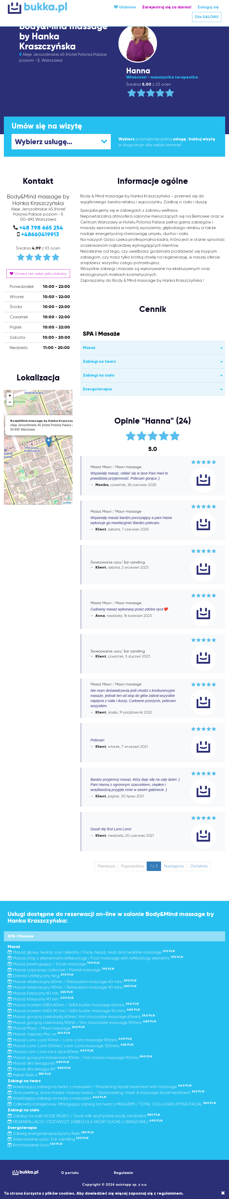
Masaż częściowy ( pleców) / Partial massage (61, 969)
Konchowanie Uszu (35, 1145)
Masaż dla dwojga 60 (38, 1063)
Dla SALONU (206, 16)
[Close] (223, 1193)
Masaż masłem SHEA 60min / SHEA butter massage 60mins (73, 1004)
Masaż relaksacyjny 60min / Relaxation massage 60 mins (72, 981)
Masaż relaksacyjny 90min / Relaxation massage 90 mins (72, 987)
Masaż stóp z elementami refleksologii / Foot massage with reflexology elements (95, 958)
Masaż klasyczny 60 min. (40, 993)
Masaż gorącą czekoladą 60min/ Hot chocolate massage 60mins (81, 1016)
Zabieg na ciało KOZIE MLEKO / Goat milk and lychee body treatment (84, 1115)
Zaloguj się (208, 7)
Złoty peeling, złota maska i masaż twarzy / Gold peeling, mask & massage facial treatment (106, 1092)
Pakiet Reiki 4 (29, 1074)
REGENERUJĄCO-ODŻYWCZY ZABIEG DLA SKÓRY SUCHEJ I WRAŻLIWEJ (85, 1121)
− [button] (9, 402)
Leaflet (67, 502)
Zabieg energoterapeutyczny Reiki (51, 1133)
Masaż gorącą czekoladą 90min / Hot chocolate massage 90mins (82, 1022)
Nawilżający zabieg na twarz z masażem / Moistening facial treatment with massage (100, 1086)
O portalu (70, 1173)
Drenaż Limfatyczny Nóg (40, 975)
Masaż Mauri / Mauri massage (46, 1028)
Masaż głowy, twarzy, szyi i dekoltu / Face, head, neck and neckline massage (91, 952)
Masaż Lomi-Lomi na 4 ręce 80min (50, 1051)
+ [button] (9, 396)
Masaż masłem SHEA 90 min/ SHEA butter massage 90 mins (74, 1010)
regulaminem (169, 1193)
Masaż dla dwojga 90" (39, 1069)
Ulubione (125, 7)
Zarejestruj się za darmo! (166, 7)
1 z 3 (154, 866)
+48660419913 (40, 234)
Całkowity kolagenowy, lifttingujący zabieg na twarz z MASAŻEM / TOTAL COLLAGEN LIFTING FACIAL (112, 1104)
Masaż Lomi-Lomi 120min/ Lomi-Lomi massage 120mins (70, 1045)
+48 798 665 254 (41, 227)
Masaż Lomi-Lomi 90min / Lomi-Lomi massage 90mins (70, 1039)
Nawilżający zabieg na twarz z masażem (57, 1098)
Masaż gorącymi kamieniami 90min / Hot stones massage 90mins (80, 1057)
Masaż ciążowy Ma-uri (39, 1034)
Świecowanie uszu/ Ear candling (48, 1139)
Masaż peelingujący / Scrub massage (53, 964)
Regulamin (123, 1173)
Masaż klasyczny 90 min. (41, 999)
